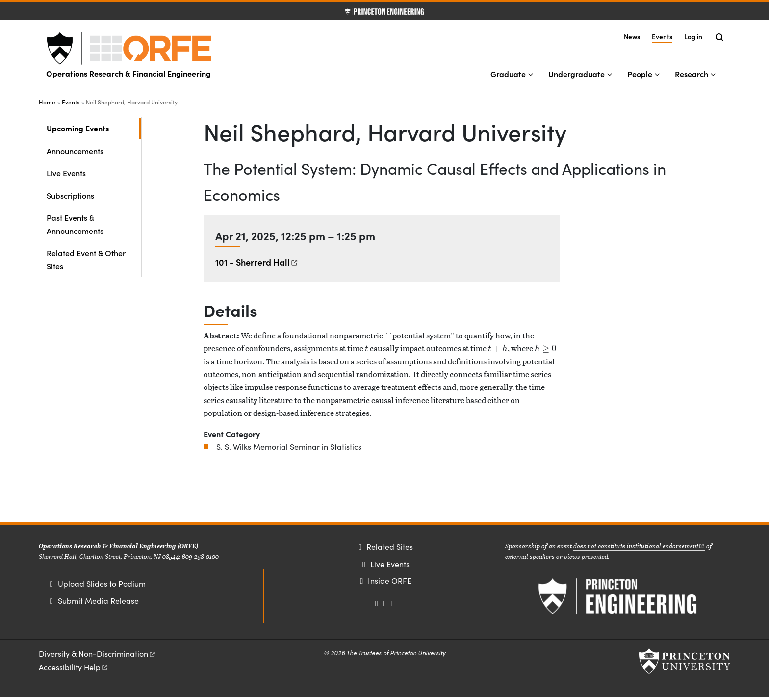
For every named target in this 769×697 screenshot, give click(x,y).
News (632, 36)
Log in (693, 36)
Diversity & (97, 653)
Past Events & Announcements (75, 223)
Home (47, 102)
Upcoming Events (94, 127)
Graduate (508, 73)
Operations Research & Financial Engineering (128, 73)
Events (662, 36)
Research (691, 73)
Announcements (75, 150)
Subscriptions (70, 195)
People (639, 73)
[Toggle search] (719, 37)
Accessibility (74, 667)
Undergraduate (576, 73)
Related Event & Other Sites (86, 259)
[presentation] (366, 348)
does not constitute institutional (639, 545)
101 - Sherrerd (257, 262)
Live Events (66, 172)
